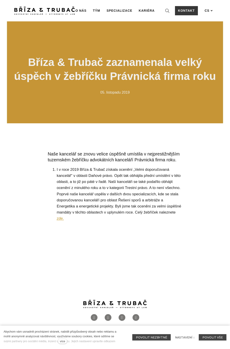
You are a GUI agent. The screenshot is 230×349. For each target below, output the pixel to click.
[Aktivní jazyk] (208, 10)
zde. (60, 218)
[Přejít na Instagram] (108, 318)
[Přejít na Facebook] (94, 318)
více (62, 341)
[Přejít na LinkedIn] (122, 318)
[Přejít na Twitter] (136, 318)
